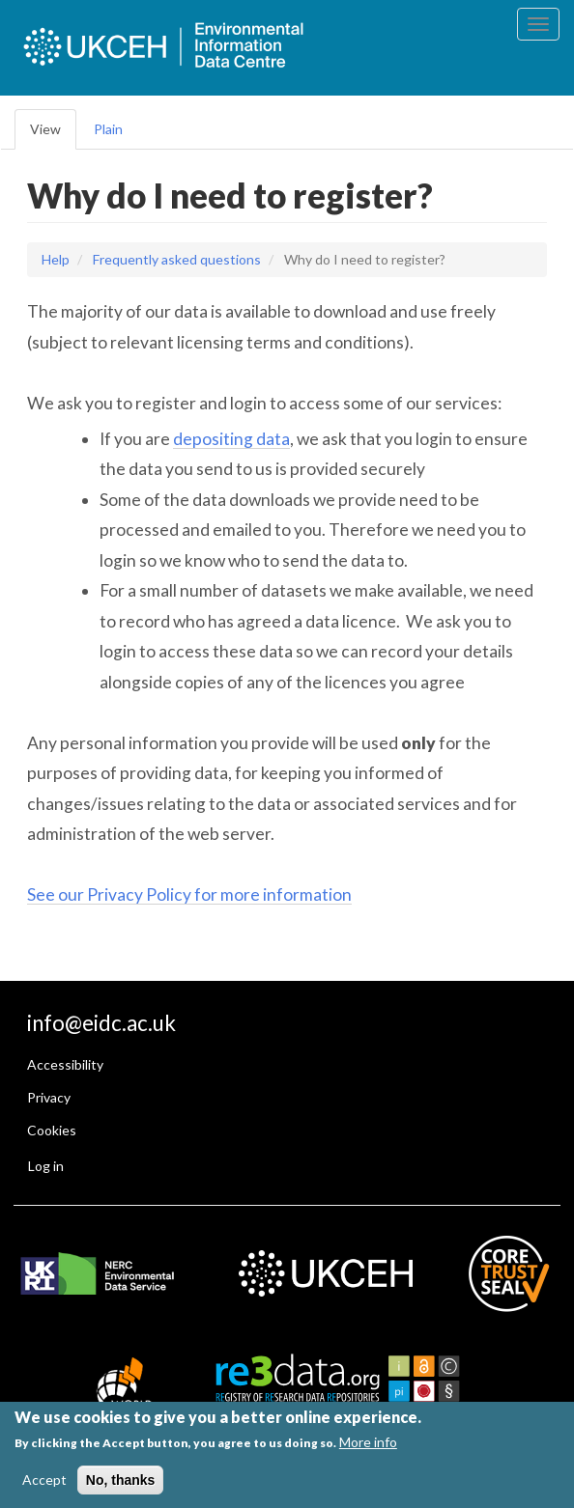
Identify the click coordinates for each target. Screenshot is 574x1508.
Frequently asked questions (177, 259)
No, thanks (121, 1480)
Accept (44, 1479)
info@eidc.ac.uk (101, 1023)
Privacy (49, 1097)
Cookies (51, 1130)
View (45, 129)
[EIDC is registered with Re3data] (350, 1389)
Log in (46, 1166)
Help (56, 259)
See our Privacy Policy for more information (189, 894)
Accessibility (65, 1064)
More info (368, 1442)
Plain (108, 129)
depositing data (231, 439)
